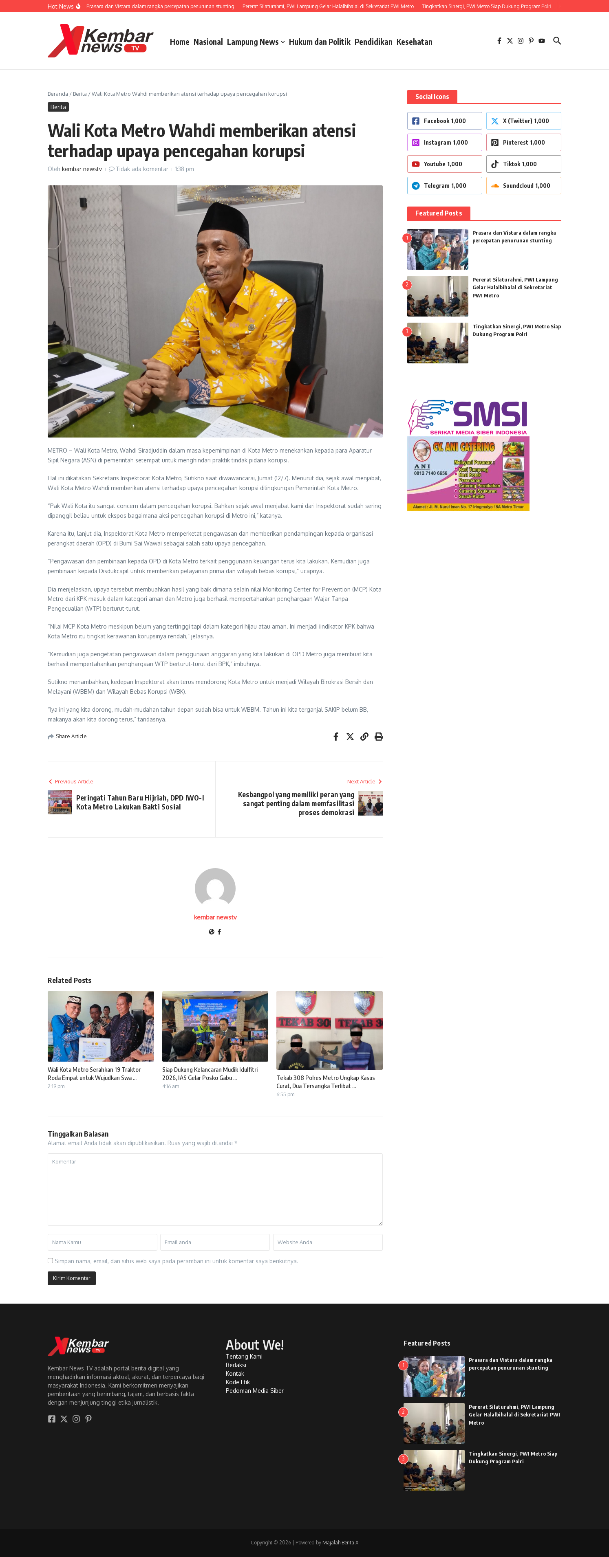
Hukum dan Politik (320, 41)
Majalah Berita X (340, 1542)
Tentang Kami (244, 1356)
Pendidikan (374, 41)
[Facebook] (219, 932)
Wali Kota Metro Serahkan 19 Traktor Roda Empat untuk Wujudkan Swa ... (94, 1073)
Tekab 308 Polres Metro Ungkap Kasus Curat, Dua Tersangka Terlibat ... (325, 1081)
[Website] (211, 932)
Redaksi (236, 1364)
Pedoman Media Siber (255, 1390)
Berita (80, 93)
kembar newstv (82, 168)
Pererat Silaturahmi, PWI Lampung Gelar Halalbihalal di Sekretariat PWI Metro (515, 287)
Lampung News (256, 41)
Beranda (58, 93)
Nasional (208, 41)
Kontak (235, 1373)
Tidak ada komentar (142, 168)
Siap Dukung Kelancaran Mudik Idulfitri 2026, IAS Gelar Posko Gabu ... (210, 1073)
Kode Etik (238, 1382)
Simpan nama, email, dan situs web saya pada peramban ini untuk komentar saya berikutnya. (176, 1261)
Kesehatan (414, 41)
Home (180, 41)
